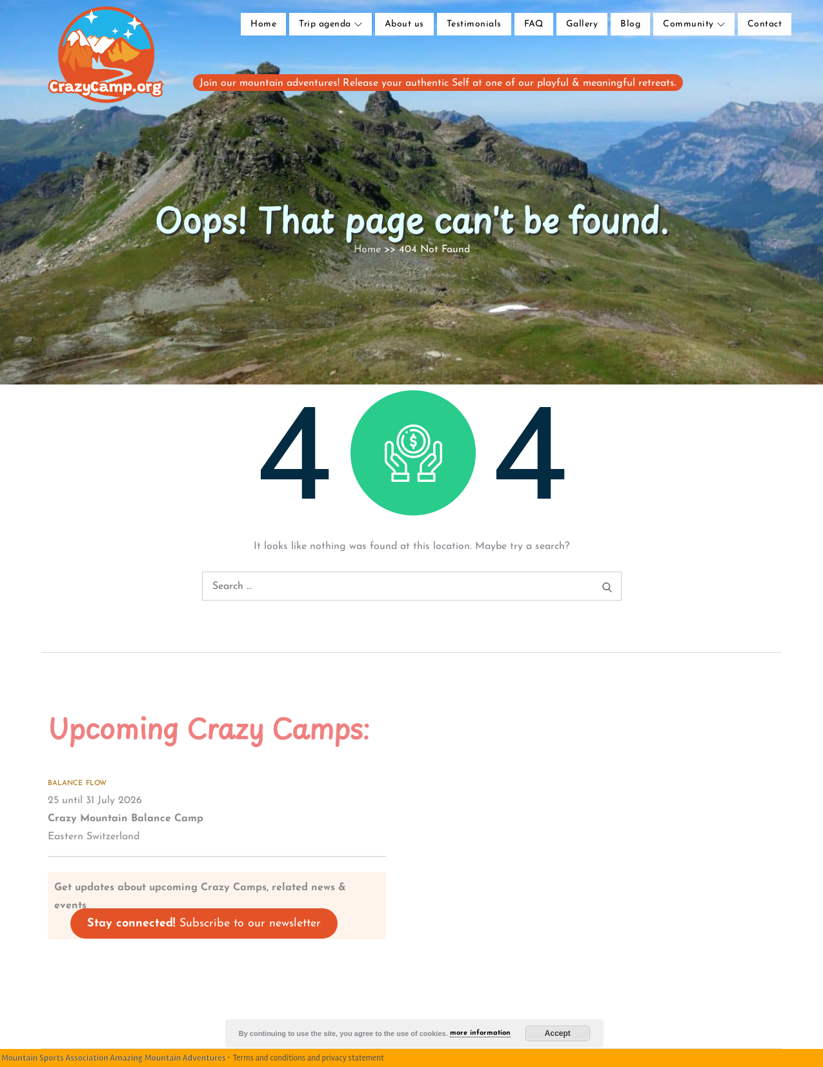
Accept (558, 1033)
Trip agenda (330, 24)
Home (263, 24)
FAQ (534, 24)
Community (693, 24)
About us (404, 24)
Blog (630, 24)
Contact (764, 24)
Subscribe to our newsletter (204, 923)
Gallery (582, 24)
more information (480, 1033)
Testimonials (474, 24)
